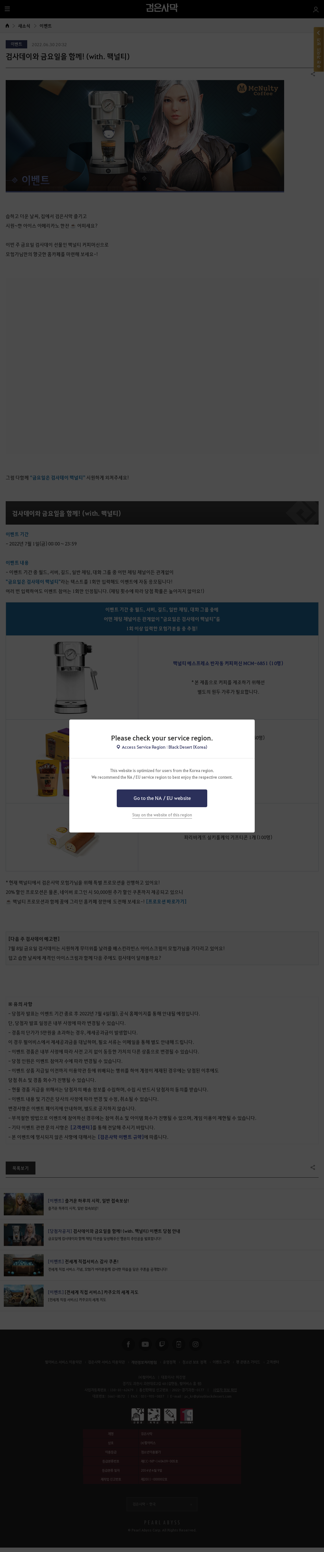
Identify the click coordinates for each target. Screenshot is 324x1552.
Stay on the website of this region (162, 814)
